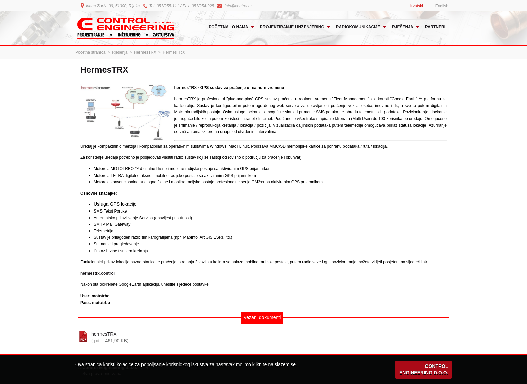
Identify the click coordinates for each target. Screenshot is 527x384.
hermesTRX (270, 337)
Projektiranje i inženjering (292, 27)
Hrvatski (415, 6)
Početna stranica (90, 52)
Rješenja (402, 27)
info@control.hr (238, 6)
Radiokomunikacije (358, 27)
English (441, 6)
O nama (240, 27)
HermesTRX (145, 52)
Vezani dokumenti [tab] (262, 317)
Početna (219, 27)
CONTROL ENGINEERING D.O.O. (423, 369)
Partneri (435, 27)
